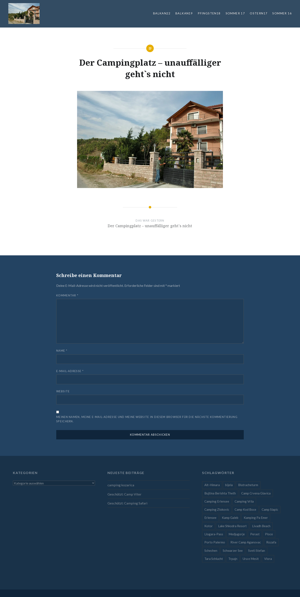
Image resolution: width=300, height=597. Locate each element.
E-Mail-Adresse (70, 371)
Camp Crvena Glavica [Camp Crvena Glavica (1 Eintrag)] (256, 493)
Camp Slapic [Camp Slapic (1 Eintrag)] (270, 509)
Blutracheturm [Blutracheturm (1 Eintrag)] (248, 485)
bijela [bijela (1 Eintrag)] (229, 485)
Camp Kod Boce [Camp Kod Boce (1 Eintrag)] (245, 509)
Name (61, 350)
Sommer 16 (282, 13)
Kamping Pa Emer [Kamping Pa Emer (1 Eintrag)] (256, 517)
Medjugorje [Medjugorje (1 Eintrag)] (237, 534)
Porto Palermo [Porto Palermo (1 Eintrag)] (214, 542)
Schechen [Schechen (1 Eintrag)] (210, 550)
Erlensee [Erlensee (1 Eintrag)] (210, 517)
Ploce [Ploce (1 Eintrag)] (269, 534)
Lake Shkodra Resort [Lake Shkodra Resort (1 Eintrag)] (232, 526)
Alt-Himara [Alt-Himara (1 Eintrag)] (212, 485)
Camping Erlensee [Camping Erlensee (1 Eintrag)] (216, 501)
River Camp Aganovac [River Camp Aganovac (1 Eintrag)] (245, 542)
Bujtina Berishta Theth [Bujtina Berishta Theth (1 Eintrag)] (220, 493)
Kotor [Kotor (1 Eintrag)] (208, 526)
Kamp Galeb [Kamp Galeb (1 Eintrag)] (230, 517)
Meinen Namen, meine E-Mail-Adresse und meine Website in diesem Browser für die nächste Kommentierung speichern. (147, 419)
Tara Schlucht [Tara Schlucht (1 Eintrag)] (213, 559)
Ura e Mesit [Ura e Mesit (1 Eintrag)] (251, 559)
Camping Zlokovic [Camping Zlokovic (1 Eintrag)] (216, 509)
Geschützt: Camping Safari (128, 503)
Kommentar (67, 295)
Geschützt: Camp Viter (124, 494)
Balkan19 (184, 13)
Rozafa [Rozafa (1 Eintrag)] (271, 542)
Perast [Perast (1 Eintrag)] (255, 534)
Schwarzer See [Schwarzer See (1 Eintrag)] (233, 550)
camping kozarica (121, 485)
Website (63, 391)
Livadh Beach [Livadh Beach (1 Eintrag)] (261, 526)
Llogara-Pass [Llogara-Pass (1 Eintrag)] (213, 534)
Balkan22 (161, 13)
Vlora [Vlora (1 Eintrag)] (268, 559)
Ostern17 (258, 13)
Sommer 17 (235, 13)
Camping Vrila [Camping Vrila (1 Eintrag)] (244, 501)
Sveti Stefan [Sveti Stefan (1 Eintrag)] (256, 550)
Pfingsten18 (209, 13)
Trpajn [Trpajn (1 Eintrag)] (232, 559)
